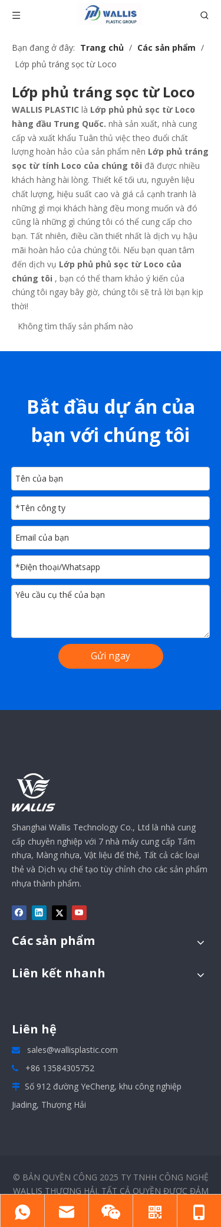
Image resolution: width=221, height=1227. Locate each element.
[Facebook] (19, 913)
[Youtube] (79, 913)
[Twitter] (59, 913)
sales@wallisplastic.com (72, 1049)
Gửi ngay (110, 655)
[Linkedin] (39, 913)
